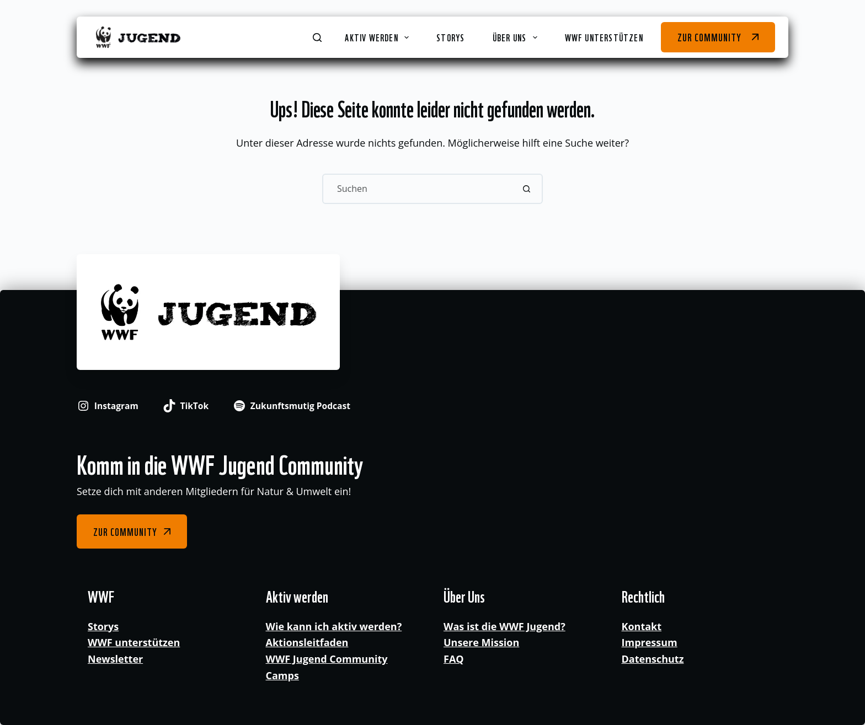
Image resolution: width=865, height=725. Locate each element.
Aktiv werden (379, 37)
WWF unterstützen (604, 37)
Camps (282, 675)
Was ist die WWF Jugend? (504, 626)
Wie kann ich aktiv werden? (334, 626)
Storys (450, 37)
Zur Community (709, 37)
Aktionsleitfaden (307, 642)
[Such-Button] (526, 189)
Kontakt (642, 626)
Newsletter (115, 658)
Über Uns (517, 37)
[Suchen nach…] (417, 189)
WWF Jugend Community (327, 658)
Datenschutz (653, 658)
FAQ (454, 658)
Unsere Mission (481, 642)
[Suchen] (317, 37)
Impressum (649, 642)
